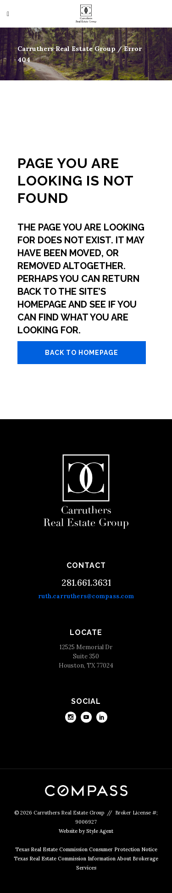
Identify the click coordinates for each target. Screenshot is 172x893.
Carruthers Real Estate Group (66, 49)
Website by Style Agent (86, 831)
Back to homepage (81, 352)
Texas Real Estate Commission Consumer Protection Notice (86, 849)
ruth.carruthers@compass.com (86, 596)
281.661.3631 (86, 582)
